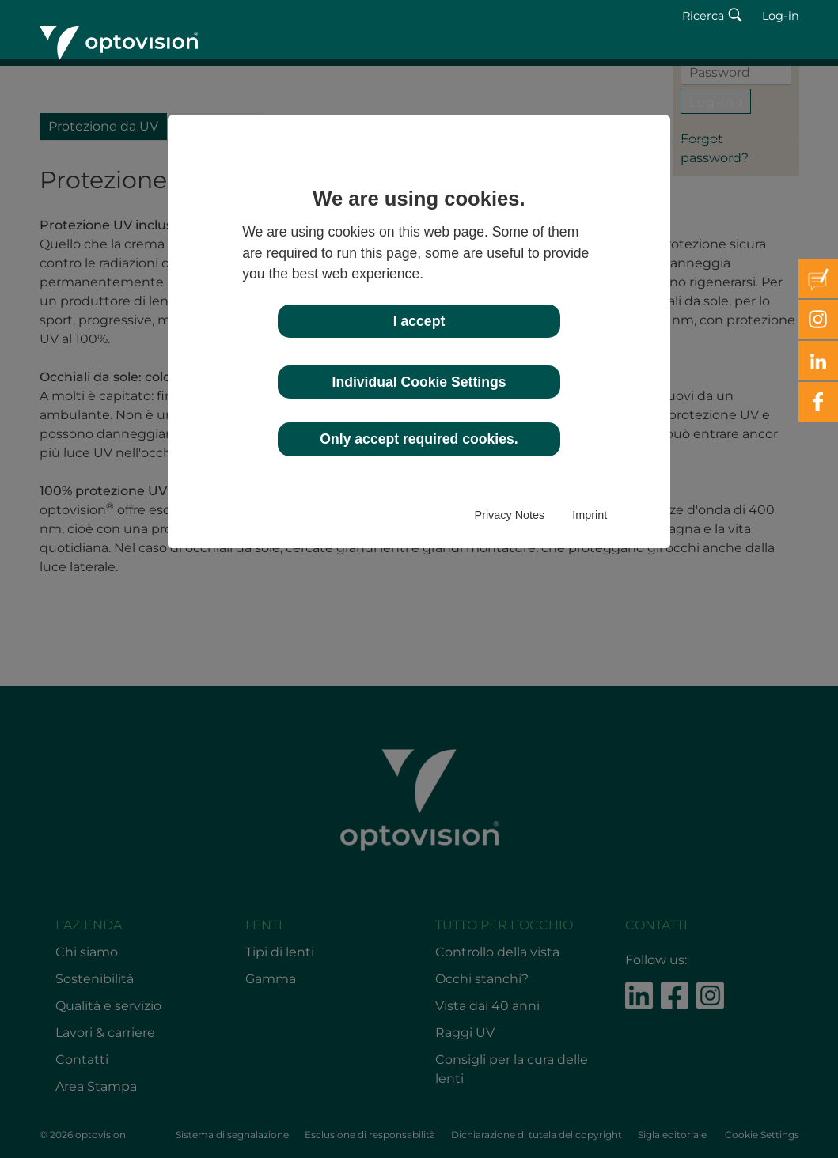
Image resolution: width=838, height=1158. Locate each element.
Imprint (589, 515)
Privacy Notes (510, 515)
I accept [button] (419, 321)
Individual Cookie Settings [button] (419, 382)
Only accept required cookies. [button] (419, 439)
